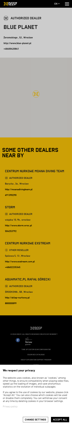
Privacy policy (10, 406)
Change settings (35, 419)
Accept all (60, 419)
